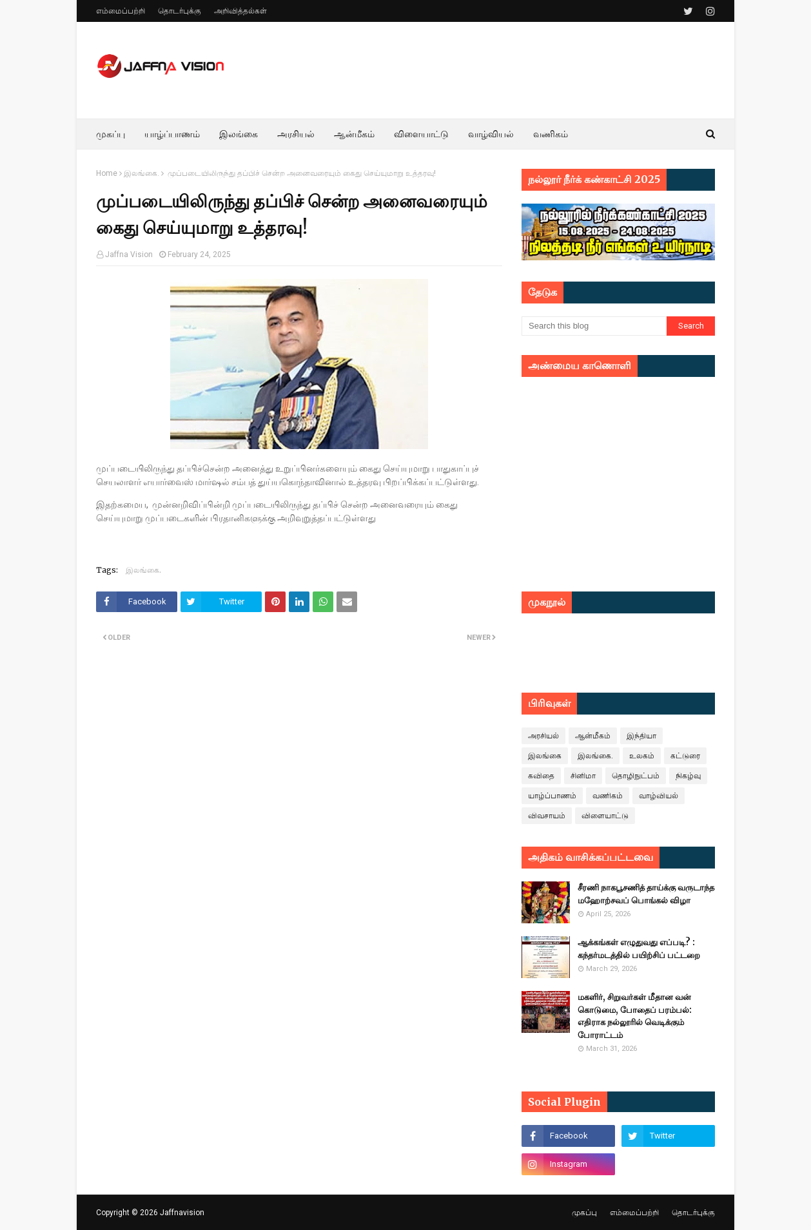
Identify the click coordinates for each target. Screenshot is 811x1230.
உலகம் (641, 755)
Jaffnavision (182, 1212)
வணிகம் (607, 795)
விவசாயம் (546, 815)
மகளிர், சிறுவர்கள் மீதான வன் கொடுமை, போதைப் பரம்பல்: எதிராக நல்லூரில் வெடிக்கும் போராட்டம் (635, 1016)
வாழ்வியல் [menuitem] (491, 134)
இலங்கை (545, 755)
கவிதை (541, 775)
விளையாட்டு (605, 815)
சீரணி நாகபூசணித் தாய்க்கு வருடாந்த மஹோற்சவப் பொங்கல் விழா (646, 894)
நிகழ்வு (688, 775)
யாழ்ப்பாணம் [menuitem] (172, 134)
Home (106, 173)
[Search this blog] (594, 326)
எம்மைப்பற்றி (120, 10)
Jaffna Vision (129, 254)
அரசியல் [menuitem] (296, 134)
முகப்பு (584, 1212)
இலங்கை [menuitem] (238, 134)
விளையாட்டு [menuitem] (421, 134)
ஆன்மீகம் (593, 735)
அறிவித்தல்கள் (240, 10)
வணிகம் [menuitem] (550, 134)
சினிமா (583, 775)
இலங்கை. (141, 173)
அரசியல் (543, 735)
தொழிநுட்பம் (636, 775)
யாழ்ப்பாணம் (552, 795)
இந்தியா (641, 735)
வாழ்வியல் (658, 795)
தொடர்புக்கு (179, 10)
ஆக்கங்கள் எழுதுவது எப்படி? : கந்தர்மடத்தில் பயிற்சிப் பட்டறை (639, 949)
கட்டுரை (685, 755)
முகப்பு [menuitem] (110, 134)
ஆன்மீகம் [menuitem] (354, 134)
